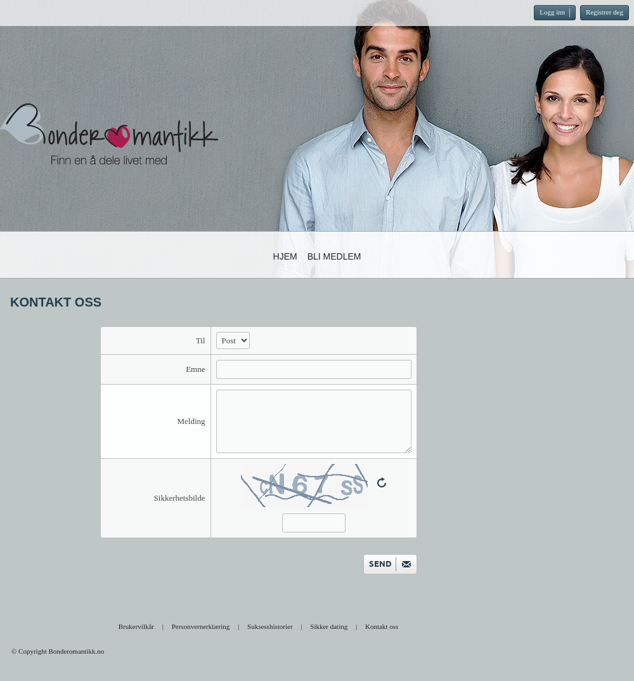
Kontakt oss (381, 626)
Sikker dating (328, 626)
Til (200, 340)
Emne (195, 369)
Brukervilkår (136, 626)
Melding (191, 421)
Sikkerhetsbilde (179, 498)
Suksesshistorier (270, 626)
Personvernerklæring (201, 626)
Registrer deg (604, 12)
